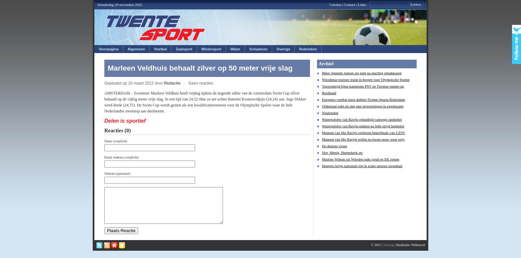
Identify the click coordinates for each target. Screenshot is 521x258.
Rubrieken (308, 49)
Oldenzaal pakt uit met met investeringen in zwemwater (363, 106)
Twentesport (156, 28)
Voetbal (160, 49)
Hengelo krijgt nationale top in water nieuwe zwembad (362, 166)
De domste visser (334, 146)
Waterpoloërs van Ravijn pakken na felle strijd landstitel (363, 126)
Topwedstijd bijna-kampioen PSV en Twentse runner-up (363, 86)
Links (362, 5)
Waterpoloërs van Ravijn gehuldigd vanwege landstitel (362, 119)
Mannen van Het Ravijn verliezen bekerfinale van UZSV (363, 133)
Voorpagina (109, 49)
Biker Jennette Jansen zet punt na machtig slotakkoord (361, 73)
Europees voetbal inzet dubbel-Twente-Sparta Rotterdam (363, 99)
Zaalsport (184, 49)
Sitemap (388, 252)
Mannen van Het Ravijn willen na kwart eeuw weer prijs (363, 139)
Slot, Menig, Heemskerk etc (342, 153)
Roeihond (329, 93)
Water (235, 49)
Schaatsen (258, 49)
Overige (283, 49)
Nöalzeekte (330, 113)
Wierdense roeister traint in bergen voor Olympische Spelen (366, 80)
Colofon (335, 5)
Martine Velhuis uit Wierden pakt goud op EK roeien (360, 159)
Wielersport (211, 49)
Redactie (172, 83)
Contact (349, 5)
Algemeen (136, 49)
